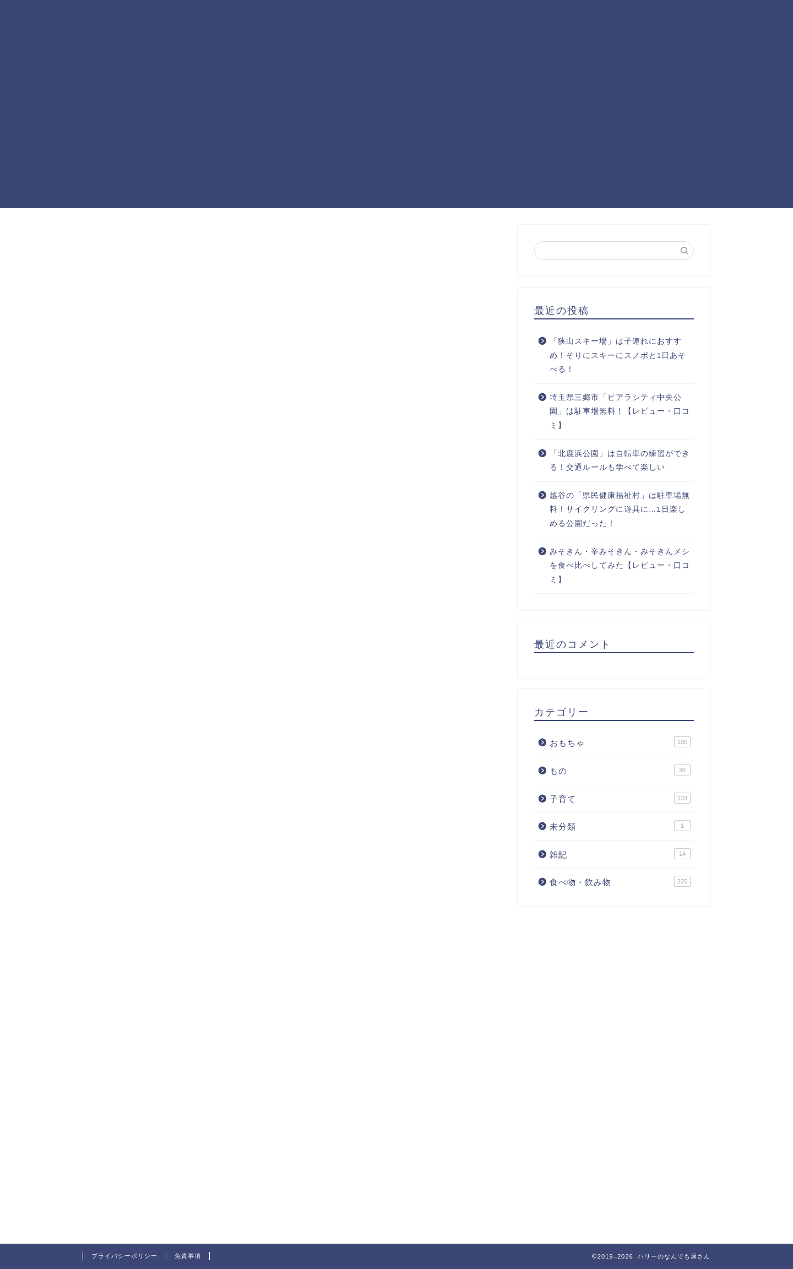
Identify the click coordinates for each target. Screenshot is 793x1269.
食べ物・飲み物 (620, 881)
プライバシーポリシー (124, 1255)
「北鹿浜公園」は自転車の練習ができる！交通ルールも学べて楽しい (620, 460)
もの (620, 770)
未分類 (620, 825)
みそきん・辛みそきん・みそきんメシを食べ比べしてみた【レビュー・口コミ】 (620, 565)
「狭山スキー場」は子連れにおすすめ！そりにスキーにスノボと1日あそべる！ (618, 355)
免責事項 (188, 1255)
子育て (620, 798)
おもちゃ (620, 741)
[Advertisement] (396, 131)
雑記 (620, 853)
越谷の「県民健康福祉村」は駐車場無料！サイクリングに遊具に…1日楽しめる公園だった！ (620, 509)
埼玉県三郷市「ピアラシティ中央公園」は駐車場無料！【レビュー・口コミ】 (620, 411)
